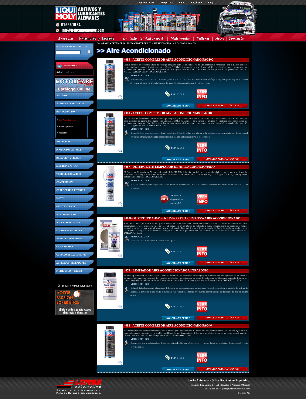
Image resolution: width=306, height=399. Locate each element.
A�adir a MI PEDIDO (178, 106)
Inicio (127, 19)
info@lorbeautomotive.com (236, 388)
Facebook (196, 2)
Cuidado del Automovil (143, 39)
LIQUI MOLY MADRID (114, 43)
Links (182, 2)
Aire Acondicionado (67, 120)
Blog (210, 2)
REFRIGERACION (162, 43)
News (220, 39)
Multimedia (181, 39)
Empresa (65, 39)
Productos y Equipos (97, 39)
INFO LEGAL (243, 393)
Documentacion (146, 2)
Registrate (167, 2)
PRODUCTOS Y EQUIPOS (139, 43)
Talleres (203, 39)
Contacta (236, 39)
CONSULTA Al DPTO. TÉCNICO (222, 105)
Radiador (63, 133)
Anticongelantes (65, 126)
